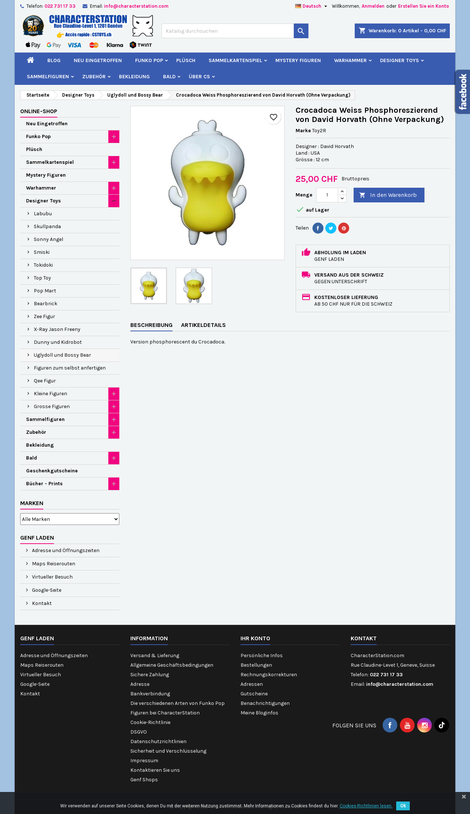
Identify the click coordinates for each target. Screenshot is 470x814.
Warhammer (350, 60)
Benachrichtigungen (265, 703)
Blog (54, 60)
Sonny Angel (48, 239)
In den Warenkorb (388, 195)
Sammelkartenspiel (235, 60)
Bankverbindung (150, 694)
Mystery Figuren (298, 60)
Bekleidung (134, 76)
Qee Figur (45, 381)
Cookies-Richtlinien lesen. (366, 805)
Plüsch (185, 60)
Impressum (144, 760)
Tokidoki (43, 265)
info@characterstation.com (136, 6)
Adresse (139, 684)
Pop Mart (45, 291)
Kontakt (41, 603)
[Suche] (235, 31)
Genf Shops (144, 780)
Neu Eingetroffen (98, 60)
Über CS (199, 76)
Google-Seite (46, 590)
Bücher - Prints (44, 483)
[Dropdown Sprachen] (312, 6)
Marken (31, 503)
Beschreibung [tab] (151, 324)
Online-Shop (38, 111)
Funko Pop (149, 60)
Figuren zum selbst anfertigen (70, 368)
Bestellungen (256, 665)
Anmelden (373, 6)
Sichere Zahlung (149, 674)
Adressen (252, 684)
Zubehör (94, 76)
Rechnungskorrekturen (269, 674)
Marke (303, 130)
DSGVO (138, 732)
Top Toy (42, 278)
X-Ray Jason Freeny (57, 329)
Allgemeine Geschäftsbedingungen (171, 665)
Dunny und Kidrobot (58, 342)
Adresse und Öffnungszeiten (65, 550)
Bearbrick (45, 303)
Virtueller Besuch (52, 577)
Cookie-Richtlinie (150, 722)
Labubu (43, 213)
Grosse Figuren (52, 406)
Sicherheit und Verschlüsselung (168, 751)
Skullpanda (47, 226)
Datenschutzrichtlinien (158, 741)
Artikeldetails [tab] (203, 324)
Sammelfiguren (48, 76)
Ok (403, 805)
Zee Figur (44, 316)
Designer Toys (399, 60)
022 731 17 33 (60, 6)
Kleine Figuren (50, 393)
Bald (169, 76)
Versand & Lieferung (154, 655)
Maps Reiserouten (53, 564)
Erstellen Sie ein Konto (423, 6)
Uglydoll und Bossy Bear (62, 355)
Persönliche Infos (262, 655)
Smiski (42, 252)
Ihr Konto (255, 638)
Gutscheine (254, 694)
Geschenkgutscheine (52, 471)
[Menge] (327, 195)
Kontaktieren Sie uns (155, 770)
